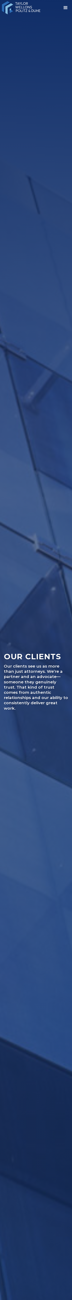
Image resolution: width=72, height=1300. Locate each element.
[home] (28, 7)
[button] (65, 7)
